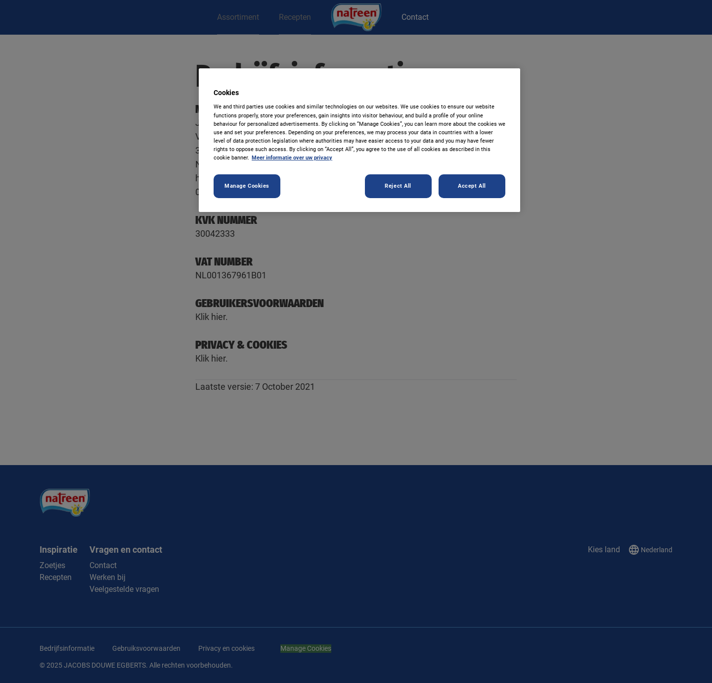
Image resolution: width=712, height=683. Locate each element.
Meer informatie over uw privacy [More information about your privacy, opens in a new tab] (292, 157)
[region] (359, 140)
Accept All (472, 185)
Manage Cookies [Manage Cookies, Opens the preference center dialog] (246, 185)
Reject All (398, 185)
